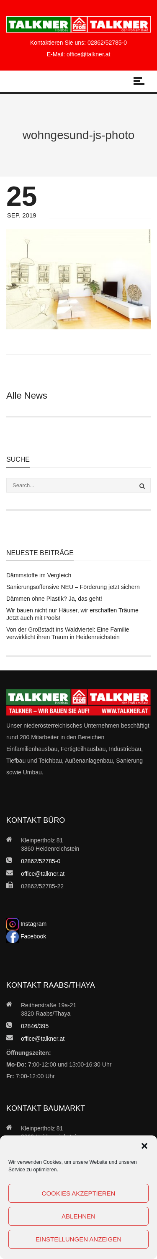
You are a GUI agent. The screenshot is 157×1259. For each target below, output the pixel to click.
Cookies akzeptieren (79, 1193)
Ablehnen (78, 1216)
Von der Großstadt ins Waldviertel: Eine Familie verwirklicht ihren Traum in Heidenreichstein (67, 633)
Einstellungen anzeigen (78, 1239)
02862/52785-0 (107, 42)
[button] (144, 1146)
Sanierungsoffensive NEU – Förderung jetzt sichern (73, 587)
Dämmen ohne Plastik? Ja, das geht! (54, 598)
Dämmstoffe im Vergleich (38, 575)
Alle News (26, 395)
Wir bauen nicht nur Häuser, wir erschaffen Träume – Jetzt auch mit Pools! (74, 614)
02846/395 (35, 1026)
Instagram (26, 923)
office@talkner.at (88, 54)
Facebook (26, 936)
